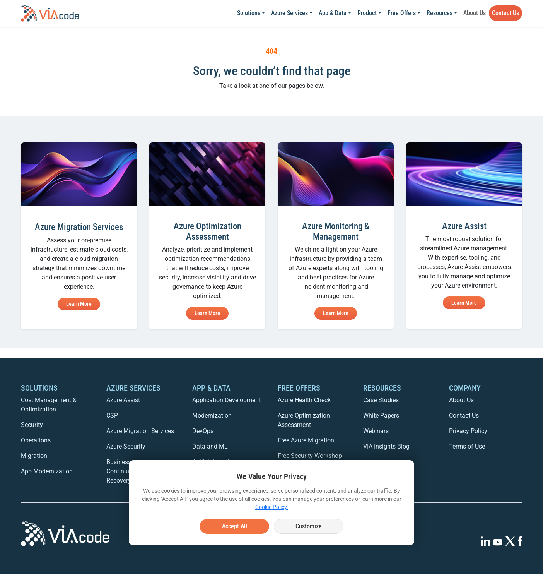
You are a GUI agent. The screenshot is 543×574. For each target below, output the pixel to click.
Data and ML (210, 446)
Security (32, 424)
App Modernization (47, 471)
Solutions (248, 13)
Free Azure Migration (306, 440)
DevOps (202, 431)
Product (367, 13)
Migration (34, 455)
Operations (36, 440)
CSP (112, 415)
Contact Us (505, 13)
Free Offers (402, 13)
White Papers (381, 415)
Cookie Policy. (271, 507)
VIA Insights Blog (386, 446)
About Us (474, 13)
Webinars (376, 431)
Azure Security (125, 446)
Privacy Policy (468, 431)
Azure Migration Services (140, 431)
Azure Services (289, 13)
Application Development (226, 400)
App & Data (333, 13)
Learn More (79, 304)
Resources (439, 13)
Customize (308, 526)
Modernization (212, 415)
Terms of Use (467, 446)
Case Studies (381, 400)
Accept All (234, 526)
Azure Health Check (304, 400)
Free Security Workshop (310, 455)
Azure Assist (123, 400)
